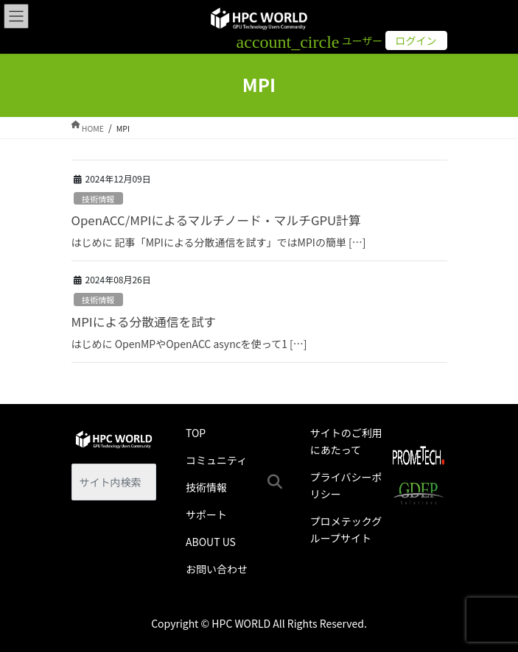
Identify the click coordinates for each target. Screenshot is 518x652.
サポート (206, 514)
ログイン (416, 40)
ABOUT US (211, 541)
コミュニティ (216, 460)
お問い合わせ (217, 568)
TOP (196, 432)
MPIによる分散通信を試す (143, 321)
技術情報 (98, 199)
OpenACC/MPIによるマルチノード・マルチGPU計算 (216, 220)
